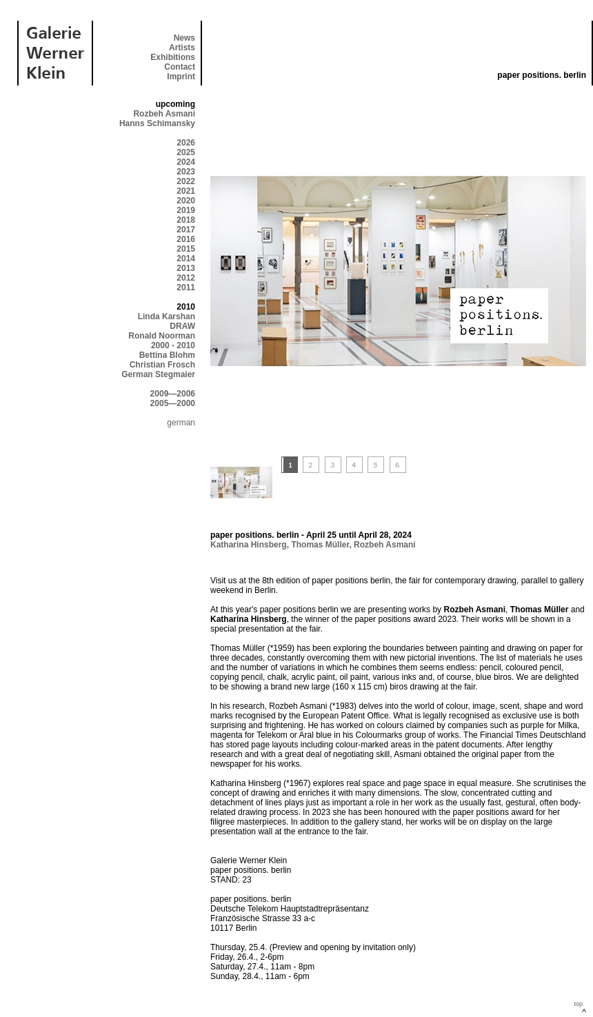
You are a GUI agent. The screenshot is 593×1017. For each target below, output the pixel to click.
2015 (186, 249)
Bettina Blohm (167, 355)
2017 (186, 229)
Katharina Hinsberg (248, 545)
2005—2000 (172, 403)
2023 (186, 172)
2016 (186, 239)
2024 (186, 162)
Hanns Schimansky (157, 123)
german (181, 422)
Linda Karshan (166, 316)
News (184, 38)
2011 (186, 287)
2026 (186, 143)
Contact (179, 67)
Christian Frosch (162, 365)
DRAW (182, 326)
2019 (186, 210)
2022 (186, 181)
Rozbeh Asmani (164, 114)
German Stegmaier (158, 374)
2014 (186, 258)
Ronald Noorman (161, 336)
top (578, 1003)
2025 (186, 152)
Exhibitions (172, 57)
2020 (186, 200)
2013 (186, 268)
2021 (186, 191)
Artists (182, 47)
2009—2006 (172, 394)
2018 (186, 220)
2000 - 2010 (173, 345)
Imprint (181, 76)
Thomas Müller (320, 545)
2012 (186, 278)
